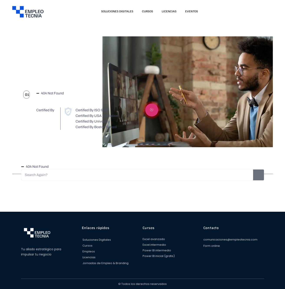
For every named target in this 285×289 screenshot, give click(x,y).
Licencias (169, 11)
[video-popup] (151, 109)
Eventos (191, 11)
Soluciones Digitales (117, 11)
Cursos (147, 11)
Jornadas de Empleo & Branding (105, 263)
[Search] (258, 175)
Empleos (88, 251)
